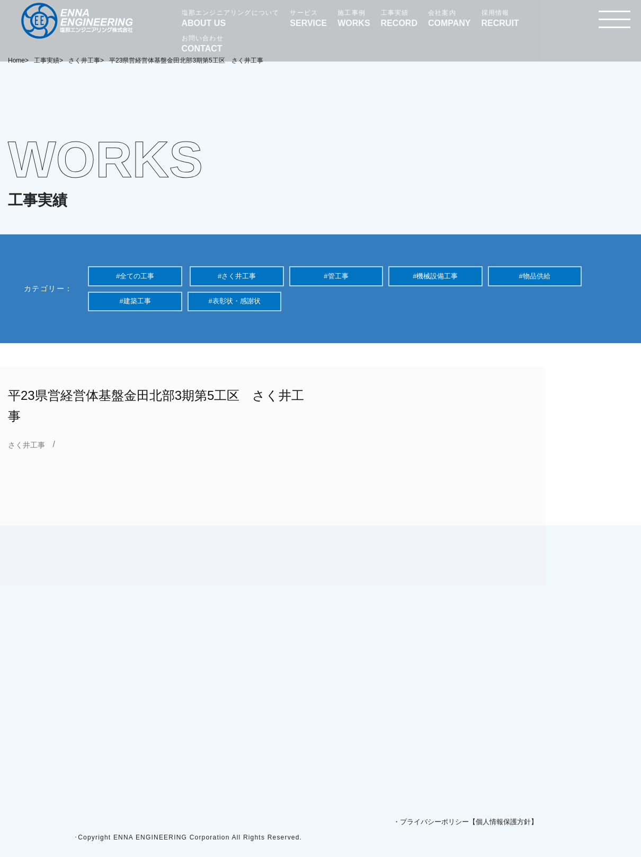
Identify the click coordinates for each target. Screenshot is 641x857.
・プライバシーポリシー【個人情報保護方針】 (465, 822)
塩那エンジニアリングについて (231, 18)
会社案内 (449, 18)
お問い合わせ (203, 44)
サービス (308, 18)
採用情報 (500, 18)
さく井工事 (26, 445)
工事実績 (399, 18)
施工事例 (353, 18)
